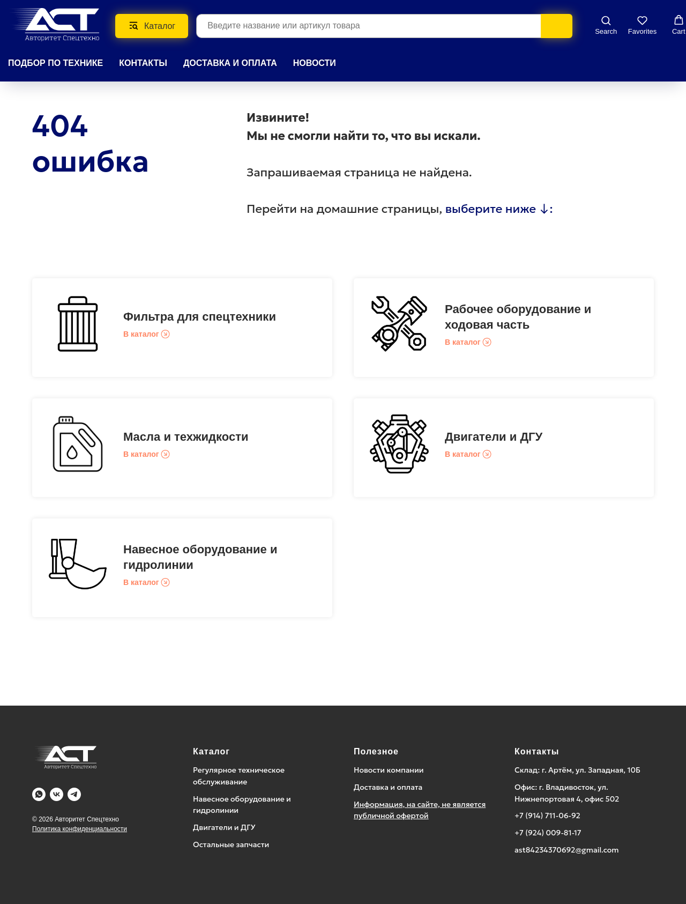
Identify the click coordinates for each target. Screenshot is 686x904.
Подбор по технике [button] (55, 63)
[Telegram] (74, 794)
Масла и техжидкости (185, 436)
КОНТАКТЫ (143, 63)
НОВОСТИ (314, 63)
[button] (606, 25)
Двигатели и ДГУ (493, 436)
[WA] (39, 794)
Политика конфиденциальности (79, 829)
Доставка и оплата (388, 787)
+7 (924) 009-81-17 (547, 833)
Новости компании (389, 770)
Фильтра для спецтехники (199, 316)
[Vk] (56, 794)
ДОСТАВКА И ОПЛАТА (230, 63)
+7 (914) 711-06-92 (547, 815)
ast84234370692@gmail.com (566, 850)
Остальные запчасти (231, 844)
